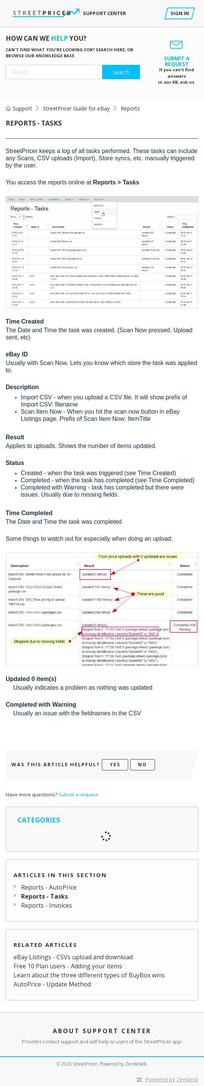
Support (22, 108)
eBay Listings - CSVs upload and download (73, 957)
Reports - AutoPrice (49, 887)
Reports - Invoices (46, 905)
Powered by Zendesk (171, 1079)
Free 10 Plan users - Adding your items (68, 966)
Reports (130, 108)
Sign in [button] (179, 13)
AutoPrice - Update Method (52, 984)
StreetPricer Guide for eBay (76, 108)
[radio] (115, 764)
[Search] (73, 72)
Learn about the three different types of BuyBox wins (89, 975)
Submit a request (78, 794)
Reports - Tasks (44, 896)
